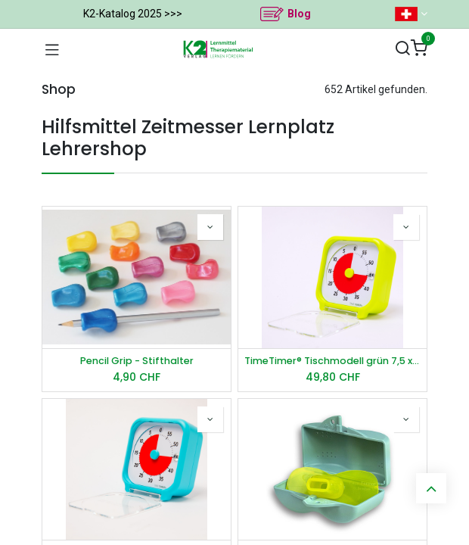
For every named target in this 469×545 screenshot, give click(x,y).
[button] (210, 227)
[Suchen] (402, 48)
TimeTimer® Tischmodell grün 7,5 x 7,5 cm (332, 360)
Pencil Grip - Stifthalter (137, 360)
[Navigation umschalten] (52, 49)
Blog (299, 14)
